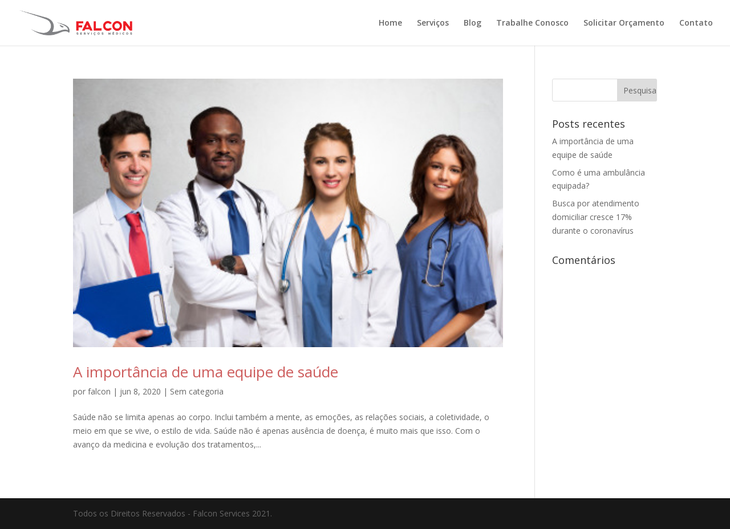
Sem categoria (197, 391)
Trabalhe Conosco (532, 23)
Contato (696, 23)
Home (390, 23)
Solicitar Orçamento (623, 23)
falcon (99, 391)
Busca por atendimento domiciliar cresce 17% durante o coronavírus (595, 217)
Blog (472, 23)
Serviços (433, 23)
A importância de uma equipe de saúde (205, 371)
